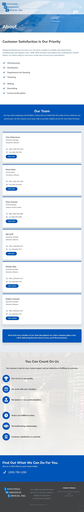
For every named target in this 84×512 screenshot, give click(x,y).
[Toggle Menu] (80, 7)
